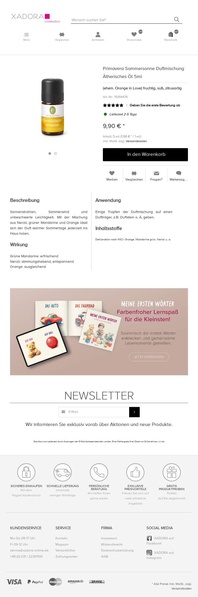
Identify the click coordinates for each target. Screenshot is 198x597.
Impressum (109, 538)
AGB (104, 557)
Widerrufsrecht (111, 544)
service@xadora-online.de (29, 551)
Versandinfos (65, 551)
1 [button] (49, 153)
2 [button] (55, 153)
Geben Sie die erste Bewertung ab (155, 106)
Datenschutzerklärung (117, 551)
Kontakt (61, 538)
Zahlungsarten (66, 557)
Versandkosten (136, 141)
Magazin (62, 544)
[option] (52, 107)
